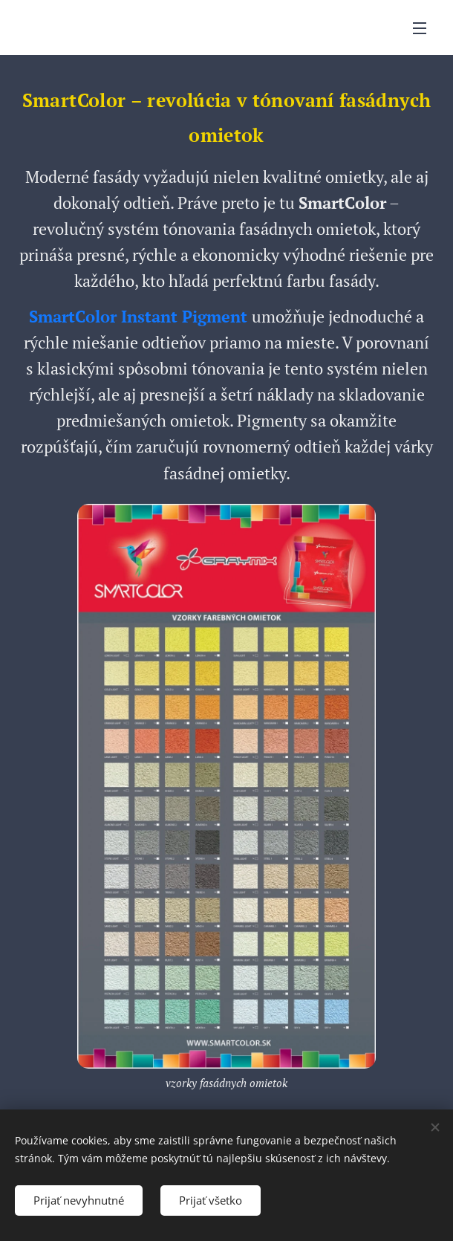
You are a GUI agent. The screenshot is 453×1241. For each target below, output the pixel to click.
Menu (419, 28)
